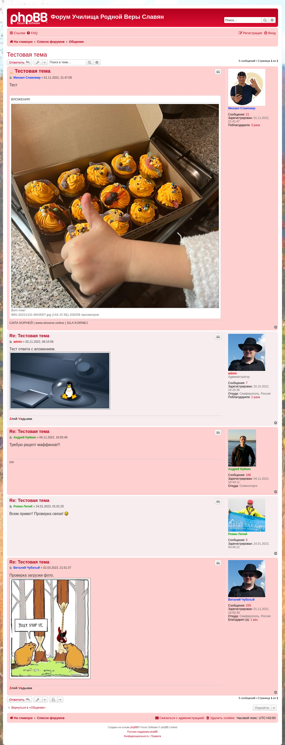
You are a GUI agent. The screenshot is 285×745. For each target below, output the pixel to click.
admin (232, 373)
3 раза (255, 125)
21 (247, 114)
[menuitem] (31, 33)
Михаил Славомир (241, 108)
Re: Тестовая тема (29, 335)
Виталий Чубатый (241, 599)
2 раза (255, 397)
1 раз (254, 619)
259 (248, 605)
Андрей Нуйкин (239, 469)
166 (248, 475)
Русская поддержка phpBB (142, 731)
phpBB (134, 727)
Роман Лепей (237, 534)
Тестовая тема (27, 54)
